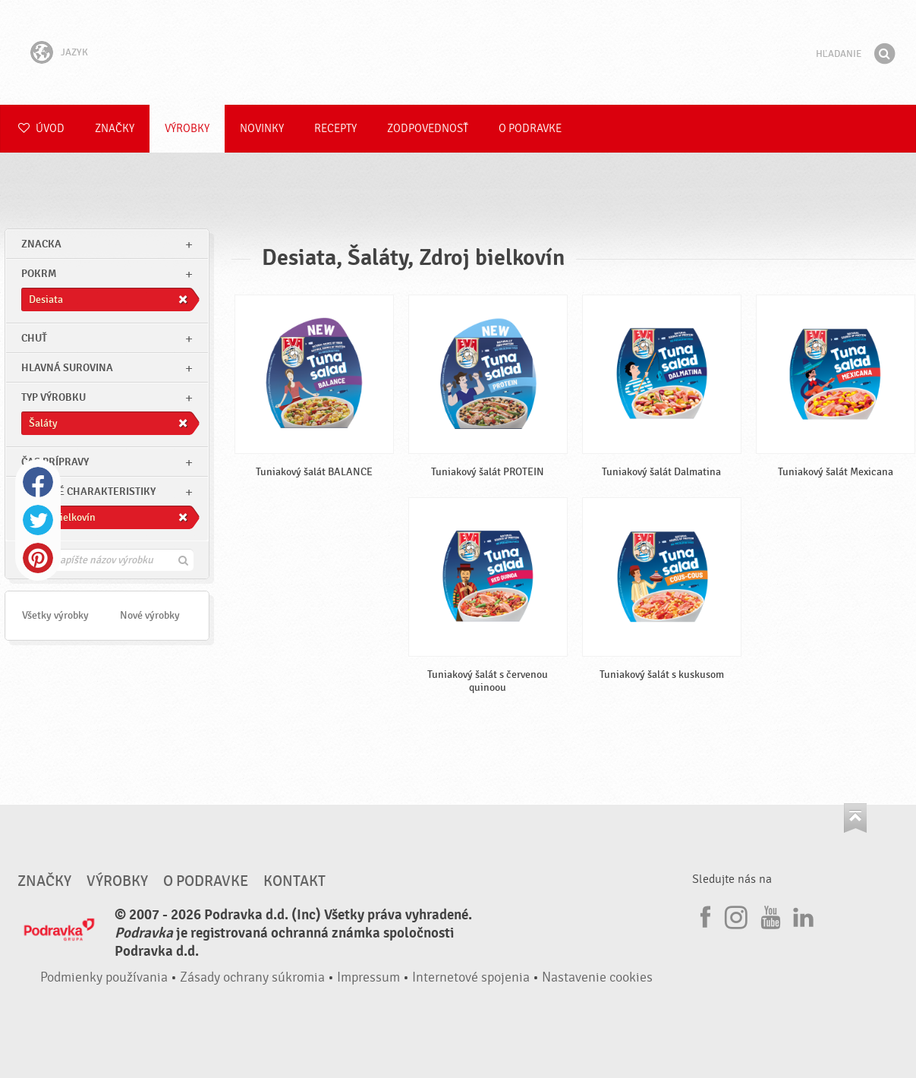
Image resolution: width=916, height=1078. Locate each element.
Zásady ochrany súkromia (252, 977)
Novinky (262, 128)
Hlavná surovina (67, 367)
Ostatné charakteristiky (88, 491)
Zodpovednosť (427, 128)
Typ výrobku (53, 397)
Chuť (34, 338)
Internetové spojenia (471, 977)
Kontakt (294, 881)
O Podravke (530, 128)
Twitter (38, 520)
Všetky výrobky (55, 615)
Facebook (38, 482)
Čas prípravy (55, 461)
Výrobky (187, 128)
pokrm (38, 273)
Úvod (41, 128)
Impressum (368, 977)
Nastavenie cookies (597, 977)
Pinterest (38, 558)
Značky (114, 128)
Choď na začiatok (855, 818)
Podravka (458, 52)
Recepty (335, 128)
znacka (41, 244)
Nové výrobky (150, 615)
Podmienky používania (104, 977)
